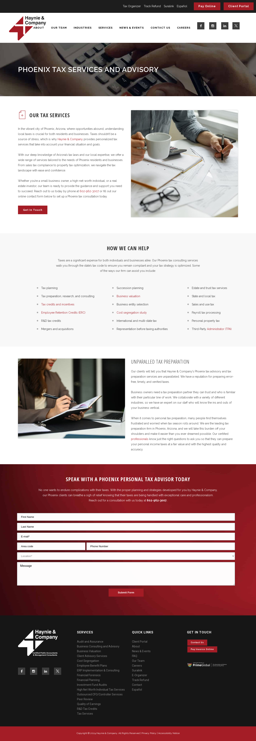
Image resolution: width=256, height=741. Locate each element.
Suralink (169, 6)
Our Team (138, 660)
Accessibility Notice (169, 733)
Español (182, 6)
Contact (137, 684)
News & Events (141, 651)
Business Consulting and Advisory (98, 646)
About (136, 646)
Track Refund (152, 6)
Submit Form (126, 592)
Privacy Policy (149, 733)
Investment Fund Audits (92, 684)
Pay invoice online (202, 649)
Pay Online (207, 6)
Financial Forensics (89, 675)
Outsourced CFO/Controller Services (100, 694)
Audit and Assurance (90, 641)
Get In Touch (32, 209)
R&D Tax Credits (87, 708)
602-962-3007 (156, 500)
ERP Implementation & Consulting (98, 670)
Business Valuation (89, 651)
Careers (137, 665)
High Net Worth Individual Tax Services (101, 689)
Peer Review (85, 699)
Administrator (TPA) (219, 329)
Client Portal (238, 6)
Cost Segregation (88, 660)
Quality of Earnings (89, 704)
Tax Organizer (132, 6)
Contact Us (197, 642)
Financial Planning (88, 680)
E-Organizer (139, 675)
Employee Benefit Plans (92, 665)
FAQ (134, 656)
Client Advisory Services (92, 656)
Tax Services (85, 713)
